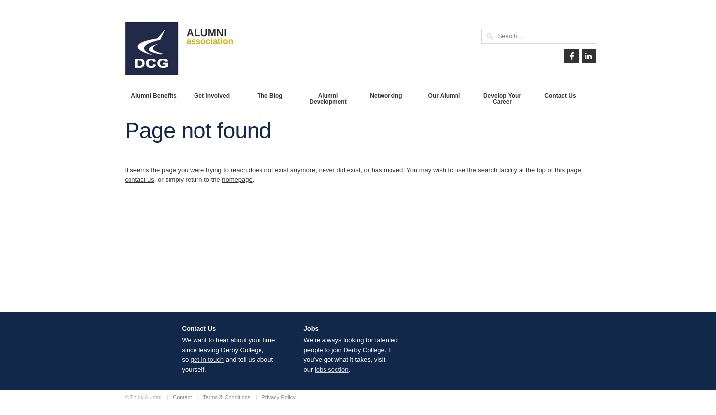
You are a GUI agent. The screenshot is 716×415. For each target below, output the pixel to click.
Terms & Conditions (226, 397)
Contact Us (560, 95)
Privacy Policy (278, 397)
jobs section (332, 369)
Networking (386, 95)
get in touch (207, 359)
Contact (182, 397)
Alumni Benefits (153, 95)
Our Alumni (444, 95)
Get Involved (212, 95)
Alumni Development (327, 98)
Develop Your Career (502, 98)
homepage (237, 179)
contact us (139, 179)
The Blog (269, 95)
